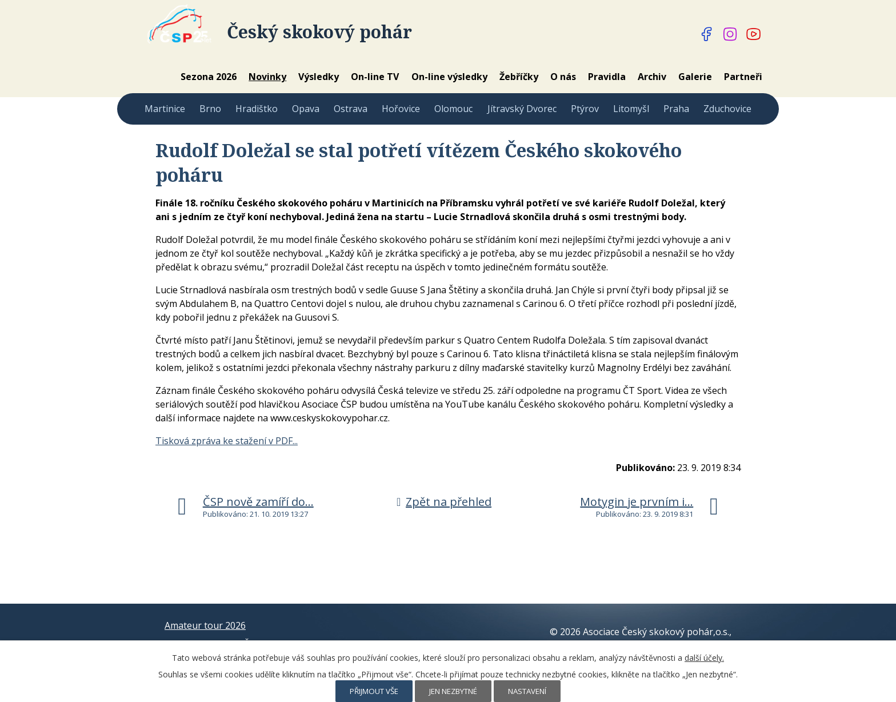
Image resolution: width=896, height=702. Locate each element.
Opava (305, 108)
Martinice (165, 108)
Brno (210, 108)
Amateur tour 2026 (205, 625)
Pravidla (607, 76)
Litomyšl (631, 108)
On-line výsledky (449, 76)
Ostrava (350, 108)
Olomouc (453, 108)
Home (159, 76)
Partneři (743, 76)
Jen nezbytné (453, 691)
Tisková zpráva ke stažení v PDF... (226, 440)
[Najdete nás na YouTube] (754, 34)
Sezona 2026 (209, 76)
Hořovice (401, 108)
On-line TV (375, 76)
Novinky (267, 76)
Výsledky (318, 76)
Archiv (652, 76)
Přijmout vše (374, 691)
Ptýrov (585, 108)
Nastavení (527, 691)
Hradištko (256, 108)
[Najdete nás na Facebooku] (707, 34)
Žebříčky (518, 76)
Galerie (695, 76)
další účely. (704, 657)
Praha (676, 108)
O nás (563, 76)
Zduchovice (727, 108)
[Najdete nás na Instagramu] (730, 34)
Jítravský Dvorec (522, 108)
